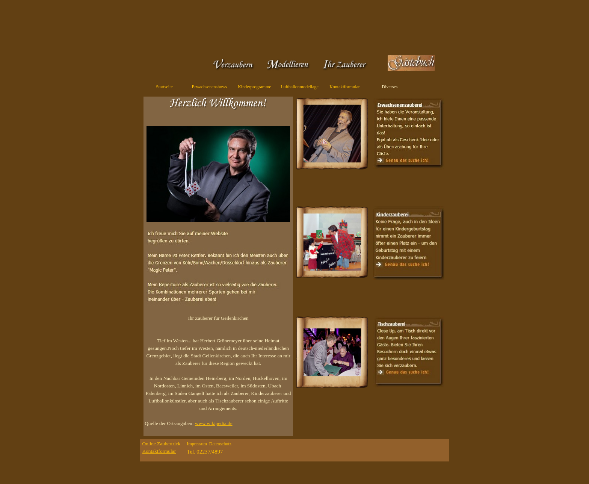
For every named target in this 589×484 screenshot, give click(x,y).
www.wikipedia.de (214, 423)
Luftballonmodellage (300, 86)
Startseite (164, 86)
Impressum (197, 443)
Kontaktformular (344, 86)
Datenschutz (220, 443)
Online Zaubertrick (161, 443)
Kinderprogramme (254, 86)
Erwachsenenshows (209, 86)
